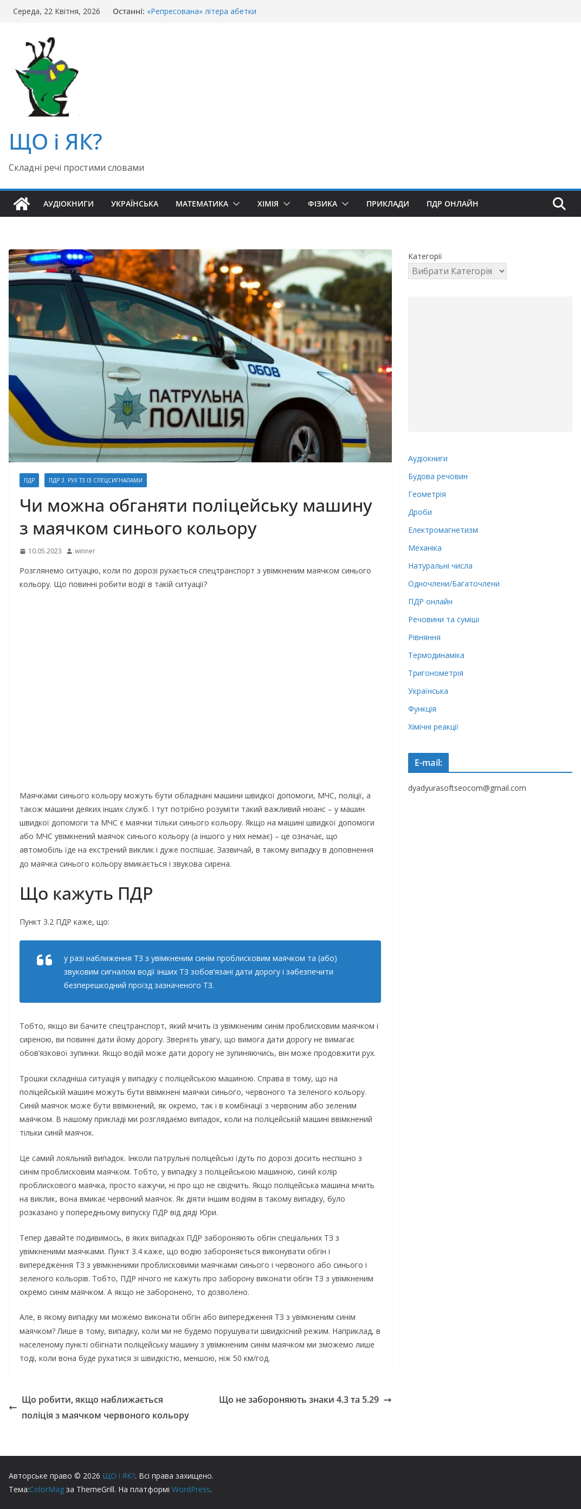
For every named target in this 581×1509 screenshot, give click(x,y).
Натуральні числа (440, 565)
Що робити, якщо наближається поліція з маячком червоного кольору (99, 1407)
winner (85, 551)
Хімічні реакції (433, 726)
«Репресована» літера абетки (201, 11)
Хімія (268, 203)
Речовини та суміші (443, 619)
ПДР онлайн (453, 203)
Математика (202, 203)
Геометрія (427, 494)
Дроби (420, 512)
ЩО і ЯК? (55, 141)
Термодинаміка (436, 655)
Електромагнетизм (443, 530)
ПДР (29, 480)
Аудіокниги (68, 203)
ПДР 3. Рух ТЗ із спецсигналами (96, 480)
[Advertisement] (490, 364)
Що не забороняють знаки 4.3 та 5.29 (305, 1399)
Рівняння (424, 637)
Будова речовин (438, 476)
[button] (234, 203)
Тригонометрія (435, 673)
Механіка (425, 548)
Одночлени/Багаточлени (454, 583)
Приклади (387, 203)
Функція (422, 709)
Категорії (425, 256)
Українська (134, 203)
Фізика (322, 203)
